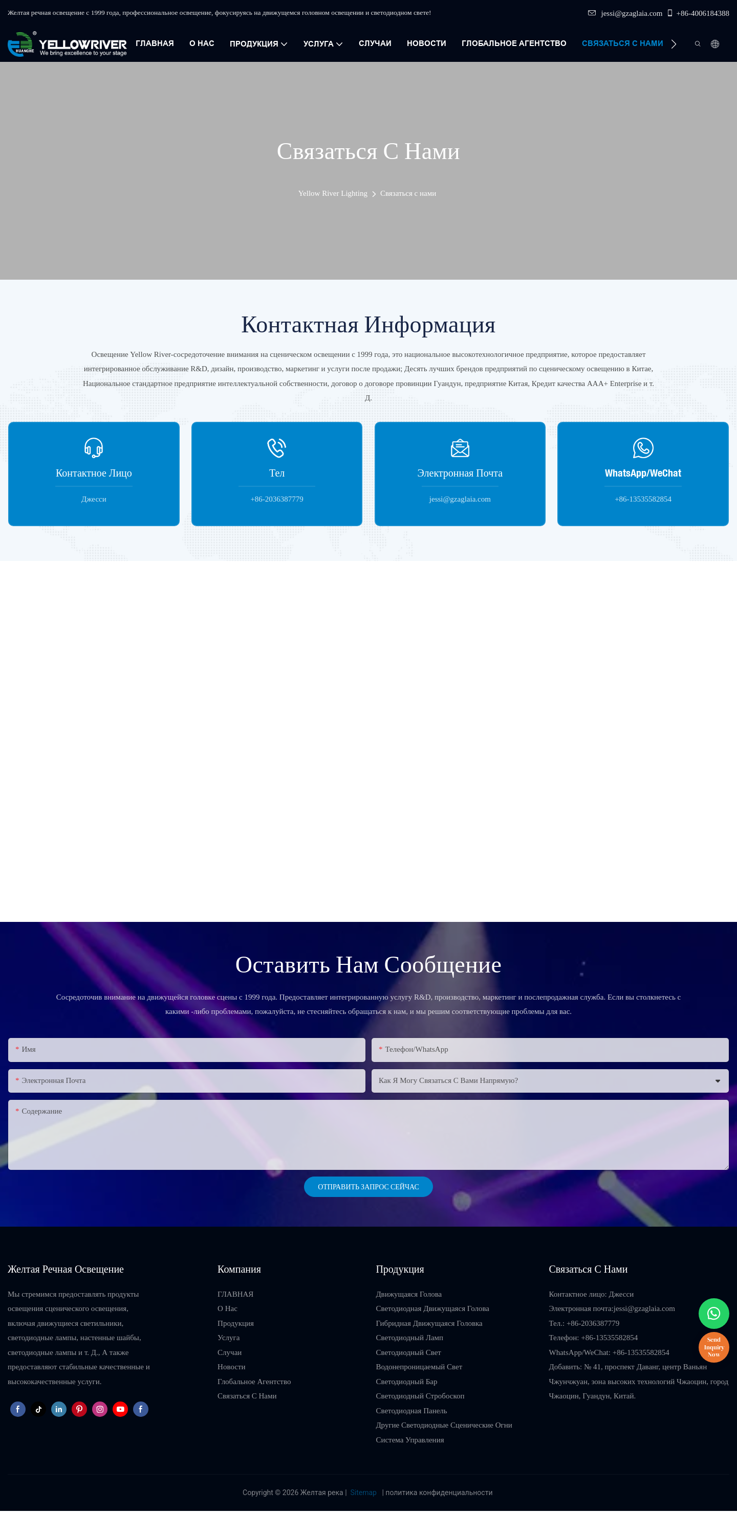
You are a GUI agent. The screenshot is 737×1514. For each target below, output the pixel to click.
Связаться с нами (408, 193)
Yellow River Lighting (332, 193)
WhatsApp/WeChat (643, 472)
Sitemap (363, 1492)
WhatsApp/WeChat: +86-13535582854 (609, 1352)
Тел (277, 472)
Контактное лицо (94, 472)
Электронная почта (460, 472)
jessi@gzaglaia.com (625, 13)
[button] (674, 44)
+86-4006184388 (697, 13)
